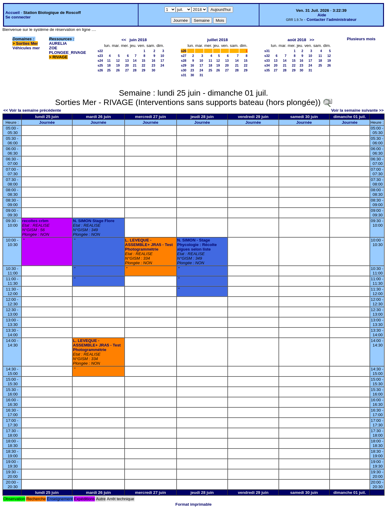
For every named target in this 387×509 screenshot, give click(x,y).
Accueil (12, 12)
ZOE (53, 48)
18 (109, 65)
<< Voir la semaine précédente (32, 110)
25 (109, 70)
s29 (184, 65)
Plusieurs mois (361, 39)
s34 (267, 65)
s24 (100, 60)
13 (127, 60)
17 (162, 60)
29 (143, 70)
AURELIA (58, 43)
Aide (321, 15)
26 (118, 70)
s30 (184, 70)
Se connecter (18, 17)
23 (153, 65)
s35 (267, 70)
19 (118, 65)
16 (153, 60)
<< (124, 40)
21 (134, 65)
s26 (100, 70)
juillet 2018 (217, 40)
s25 (100, 65)
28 (134, 70)
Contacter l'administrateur (331, 19)
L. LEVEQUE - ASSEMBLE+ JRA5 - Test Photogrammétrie (149, 244)
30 (153, 70)
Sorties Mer (27, 43)
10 (162, 55)
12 (118, 60)
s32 (267, 55)
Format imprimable (193, 504)
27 (127, 70)
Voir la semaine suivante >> (357, 110)
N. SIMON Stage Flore (93, 220)
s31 (184, 75)
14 (134, 60)
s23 (100, 55)
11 (109, 60)
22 (143, 65)
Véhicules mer (26, 48)
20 (127, 65)
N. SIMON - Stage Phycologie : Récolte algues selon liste (197, 244)
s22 (100, 51)
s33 (267, 60)
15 (143, 60)
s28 (184, 60)
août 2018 (297, 40)
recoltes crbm (35, 220)
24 (162, 65)
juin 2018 (138, 40)
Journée (47, 122)
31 (201, 75)
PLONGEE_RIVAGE (67, 52)
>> (312, 40)
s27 (184, 55)
